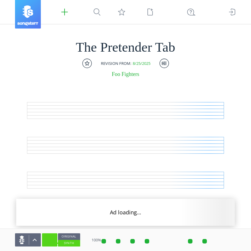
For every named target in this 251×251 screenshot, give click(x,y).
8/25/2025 (141, 63)
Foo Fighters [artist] (125, 74)
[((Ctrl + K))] (191, 12)
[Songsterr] (28, 14)
